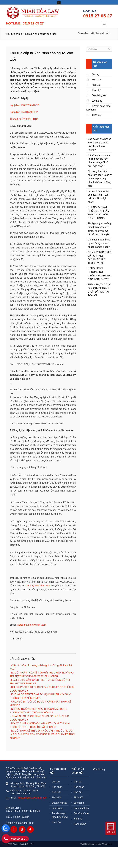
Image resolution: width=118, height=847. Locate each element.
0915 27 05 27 (97, 15)
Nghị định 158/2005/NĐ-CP (24, 105)
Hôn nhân (97, 79)
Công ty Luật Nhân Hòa (23, 844)
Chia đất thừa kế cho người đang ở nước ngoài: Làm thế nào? (99, 243)
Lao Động (97, 100)
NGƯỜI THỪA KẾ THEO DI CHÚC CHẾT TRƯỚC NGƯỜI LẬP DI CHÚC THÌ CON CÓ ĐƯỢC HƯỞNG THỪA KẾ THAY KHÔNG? (42, 734)
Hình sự (78, 818)
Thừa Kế (96, 90)
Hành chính (80, 824)
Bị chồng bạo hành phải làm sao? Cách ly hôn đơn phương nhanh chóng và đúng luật (100, 178)
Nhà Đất (96, 85)
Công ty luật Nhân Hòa (38, 585)
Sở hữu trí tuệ (81, 813)
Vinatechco (107, 844)
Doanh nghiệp (81, 808)
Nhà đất (78, 792)
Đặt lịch (111, 832)
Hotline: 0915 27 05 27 (25, 23)
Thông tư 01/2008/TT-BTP (24, 119)
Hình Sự (96, 115)
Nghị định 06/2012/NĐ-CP (24, 112)
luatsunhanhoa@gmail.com (31, 624)
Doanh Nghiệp (99, 95)
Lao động (79, 803)
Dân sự (96, 74)
